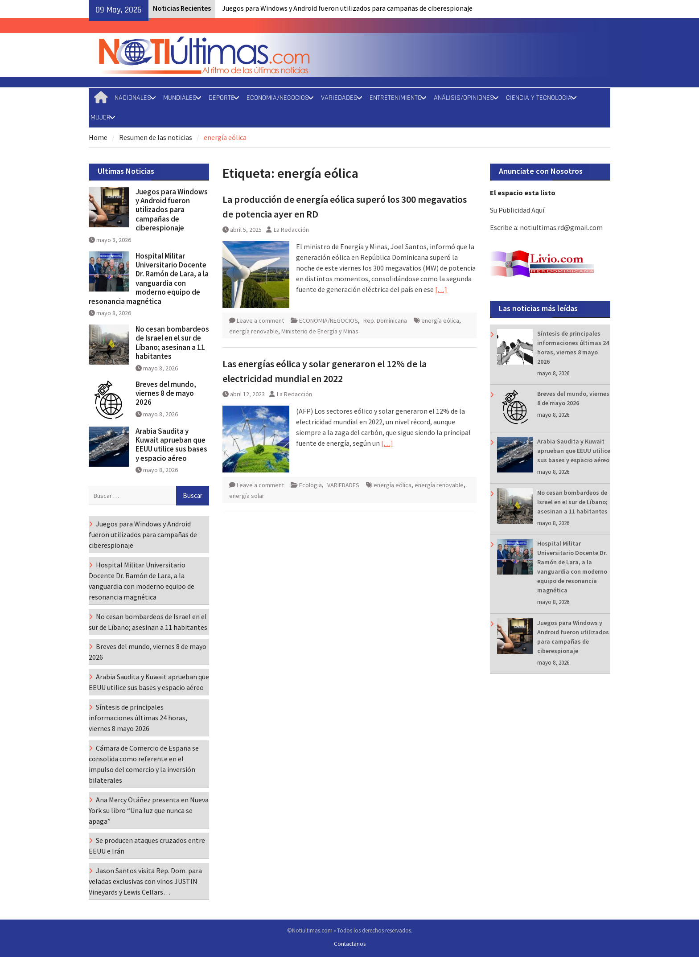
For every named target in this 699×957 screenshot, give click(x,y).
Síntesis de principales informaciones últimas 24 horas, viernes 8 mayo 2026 (138, 717)
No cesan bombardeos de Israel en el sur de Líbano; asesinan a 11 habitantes (572, 502)
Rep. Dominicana (385, 320)
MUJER (100, 117)
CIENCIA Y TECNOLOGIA (539, 98)
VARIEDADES (339, 98)
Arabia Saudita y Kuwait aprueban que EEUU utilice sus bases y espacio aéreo (573, 450)
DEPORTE (221, 98)
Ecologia (310, 485)
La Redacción (291, 230)
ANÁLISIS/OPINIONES (464, 98)
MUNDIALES (180, 98)
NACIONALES (133, 98)
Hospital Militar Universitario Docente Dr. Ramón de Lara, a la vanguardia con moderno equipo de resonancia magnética (149, 278)
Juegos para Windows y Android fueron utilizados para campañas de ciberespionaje (347, 8)
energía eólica (440, 320)
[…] (441, 289)
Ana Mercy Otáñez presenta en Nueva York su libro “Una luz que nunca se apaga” (149, 810)
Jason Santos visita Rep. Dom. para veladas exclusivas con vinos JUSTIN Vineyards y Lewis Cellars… (145, 881)
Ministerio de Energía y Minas (319, 331)
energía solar (246, 496)
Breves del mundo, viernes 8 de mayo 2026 (166, 393)
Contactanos (350, 944)
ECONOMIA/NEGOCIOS (278, 98)
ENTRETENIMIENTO (396, 98)
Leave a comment (260, 320)
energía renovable (253, 331)
